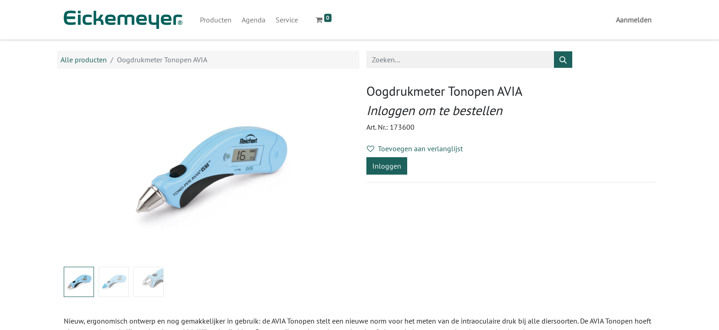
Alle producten (84, 59)
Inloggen (386, 165)
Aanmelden (634, 19)
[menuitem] (215, 20)
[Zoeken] (563, 59)
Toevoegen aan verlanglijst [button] (415, 148)
